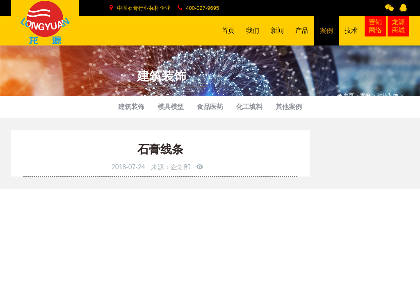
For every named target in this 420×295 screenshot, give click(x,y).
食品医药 (210, 106)
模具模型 (171, 106)
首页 (228, 30)
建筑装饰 (131, 106)
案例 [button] (326, 36)
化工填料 (249, 106)
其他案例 (289, 106)
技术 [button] (351, 36)
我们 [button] (252, 36)
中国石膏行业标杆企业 (140, 8)
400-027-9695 (198, 8)
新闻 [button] (277, 36)
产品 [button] (301, 36)
